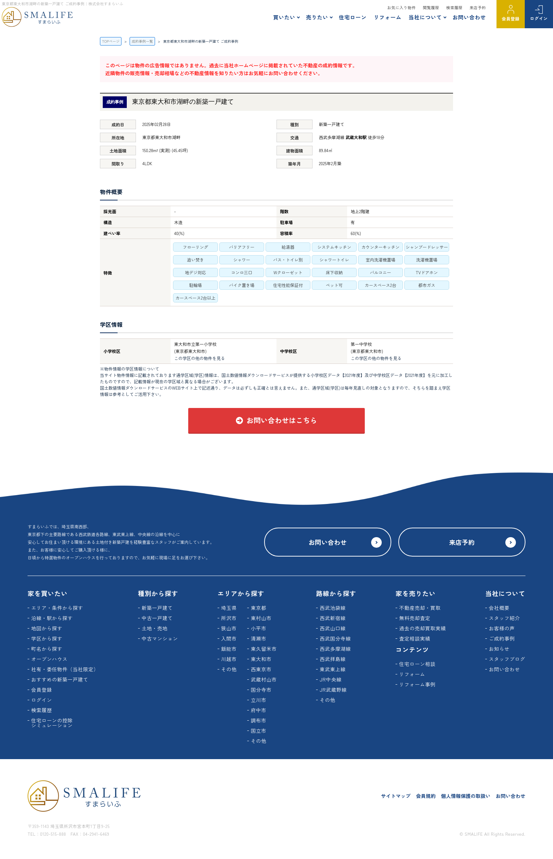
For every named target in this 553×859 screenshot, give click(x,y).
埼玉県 (229, 607)
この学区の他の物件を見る (199, 358)
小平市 (258, 628)
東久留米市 (264, 648)
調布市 (258, 720)
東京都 (258, 607)
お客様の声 (502, 628)
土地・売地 (155, 628)
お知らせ (499, 648)
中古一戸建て (157, 617)
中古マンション (160, 638)
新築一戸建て (157, 607)
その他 (229, 669)
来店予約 (478, 7)
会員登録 (510, 19)
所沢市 (229, 617)
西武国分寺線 (335, 638)
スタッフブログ (507, 658)
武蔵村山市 (264, 679)
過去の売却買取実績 (422, 628)
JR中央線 (330, 679)
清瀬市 (258, 638)
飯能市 (229, 648)
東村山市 (261, 617)
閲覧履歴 (431, 7)
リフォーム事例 (417, 684)
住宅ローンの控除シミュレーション (52, 723)
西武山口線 (333, 628)
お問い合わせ (469, 17)
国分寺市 (261, 689)
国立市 (258, 730)
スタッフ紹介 (504, 617)
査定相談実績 (414, 638)
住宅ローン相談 (417, 663)
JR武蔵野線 (333, 689)
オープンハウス (49, 658)
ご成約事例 (502, 638)
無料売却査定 (414, 617)
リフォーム (388, 17)
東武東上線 (333, 669)
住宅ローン (353, 17)
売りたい (317, 17)
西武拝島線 (333, 658)
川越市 (229, 658)
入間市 (229, 638)
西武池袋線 (333, 607)
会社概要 (499, 607)
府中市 (258, 710)
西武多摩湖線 (335, 648)
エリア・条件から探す (57, 607)
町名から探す (46, 648)
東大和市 (261, 658)
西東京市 (261, 669)
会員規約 (426, 795)
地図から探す (46, 628)
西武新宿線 (333, 617)
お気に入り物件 (401, 7)
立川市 (258, 699)
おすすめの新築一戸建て (59, 679)
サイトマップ (396, 795)
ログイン (539, 18)
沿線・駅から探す (52, 617)
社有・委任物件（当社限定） (65, 669)
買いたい (284, 17)
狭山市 (229, 628)
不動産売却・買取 (420, 607)
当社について (425, 17)
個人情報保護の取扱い (465, 795)
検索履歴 (454, 7)
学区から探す (46, 638)
